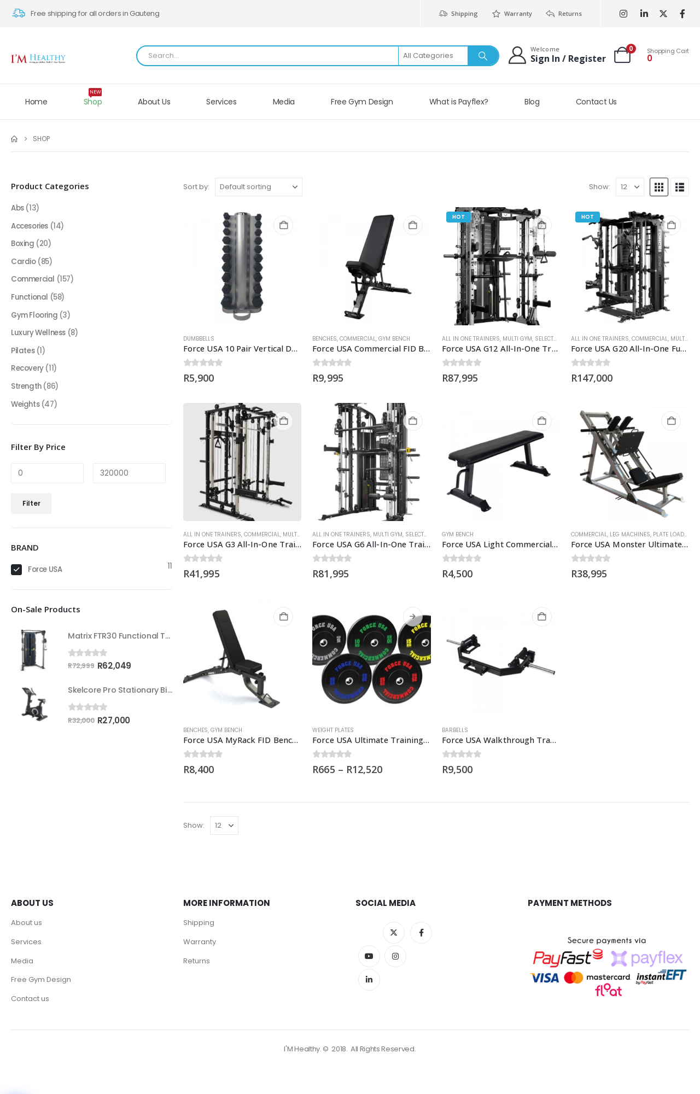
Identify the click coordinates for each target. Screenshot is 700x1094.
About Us (154, 101)
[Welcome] (556, 55)
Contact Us (596, 101)
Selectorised (554, 339)
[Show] (630, 187)
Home (36, 101)
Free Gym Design (362, 101)
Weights (26, 413)
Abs (18, 208)
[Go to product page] (242, 266)
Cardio (24, 264)
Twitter (394, 933)
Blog (532, 101)
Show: (599, 187)
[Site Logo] (38, 58)
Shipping (457, 14)
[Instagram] (623, 14)
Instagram (395, 956)
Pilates (23, 357)
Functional (30, 301)
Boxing (23, 246)
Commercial (358, 339)
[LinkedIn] (644, 14)
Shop (93, 97)
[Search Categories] (433, 55)
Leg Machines (630, 534)
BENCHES (324, 339)
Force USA (47, 579)
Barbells (455, 730)
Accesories (32, 227)
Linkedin (369, 980)
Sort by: (196, 187)
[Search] (483, 55)
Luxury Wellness (40, 339)
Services (221, 101)
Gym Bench (394, 339)
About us (26, 923)
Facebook (421, 933)
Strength (27, 394)
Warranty (511, 14)
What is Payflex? (458, 101)
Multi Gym (517, 339)
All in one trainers (471, 339)
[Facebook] (682, 14)
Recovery (28, 376)
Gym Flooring (36, 320)
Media (284, 101)
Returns (563, 14)
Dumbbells (198, 339)
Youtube (369, 956)
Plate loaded (672, 534)
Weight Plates (333, 730)
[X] (663, 14)
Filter (31, 512)
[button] (659, 187)
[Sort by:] (258, 187)
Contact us (30, 1002)
